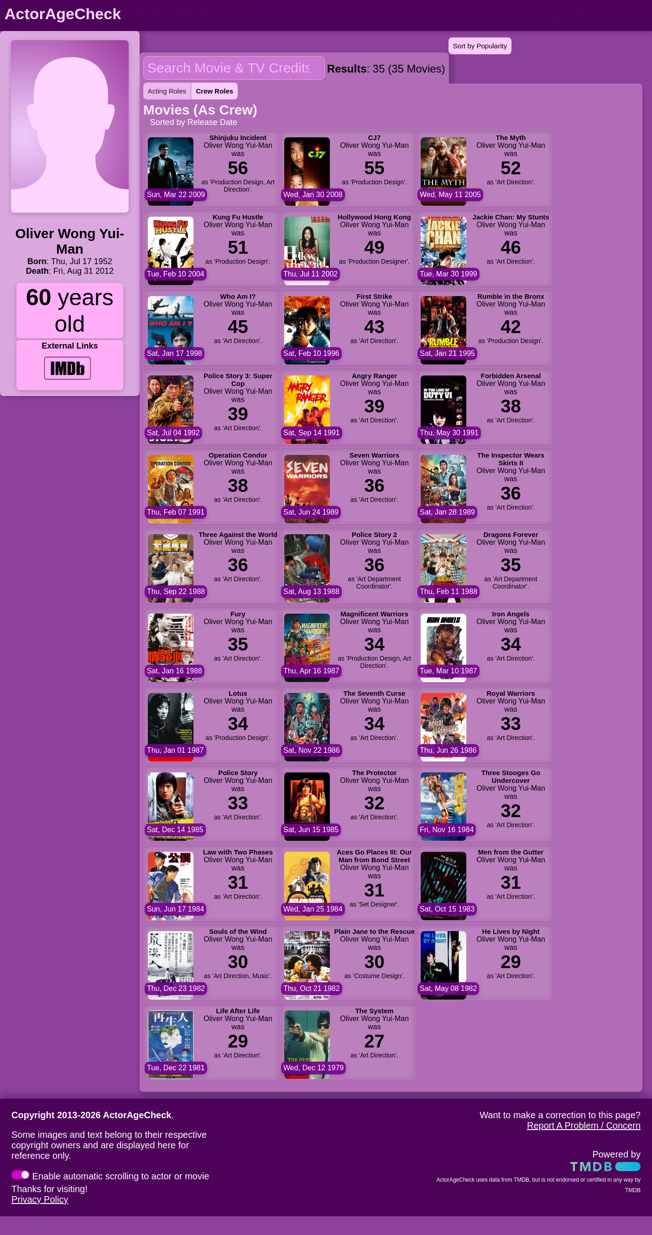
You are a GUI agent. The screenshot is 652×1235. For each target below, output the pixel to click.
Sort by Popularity (480, 46)
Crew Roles (214, 91)
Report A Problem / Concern (584, 1125)
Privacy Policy (39, 1199)
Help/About (609, 14)
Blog (545, 14)
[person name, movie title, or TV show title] (227, 14)
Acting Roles (167, 91)
